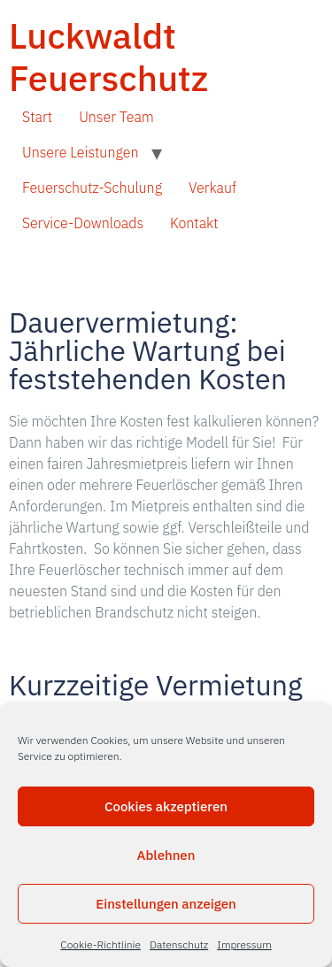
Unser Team (116, 117)
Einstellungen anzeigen (165, 903)
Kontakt (194, 223)
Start (37, 117)
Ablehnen (166, 855)
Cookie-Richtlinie (100, 944)
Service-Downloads (82, 223)
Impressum (244, 944)
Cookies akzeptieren (166, 806)
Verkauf (212, 187)
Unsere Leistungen (80, 152)
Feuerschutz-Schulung (92, 187)
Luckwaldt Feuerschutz (108, 56)
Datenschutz (179, 944)
